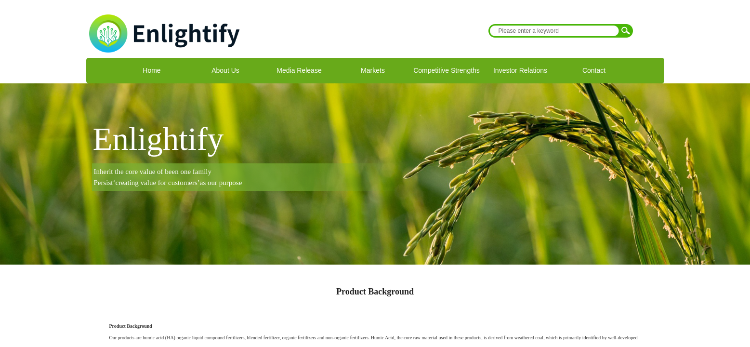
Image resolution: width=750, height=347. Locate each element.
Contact (593, 70)
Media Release (298, 70)
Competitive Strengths (446, 70)
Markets (373, 70)
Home (151, 70)
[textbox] (554, 31)
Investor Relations (520, 70)
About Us (225, 70)
